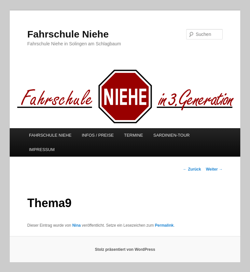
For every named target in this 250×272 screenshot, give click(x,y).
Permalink (164, 225)
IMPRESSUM (42, 149)
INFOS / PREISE (98, 135)
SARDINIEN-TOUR (171, 135)
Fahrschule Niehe (68, 34)
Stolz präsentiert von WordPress (125, 249)
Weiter (214, 169)
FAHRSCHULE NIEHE (50, 135)
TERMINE (133, 135)
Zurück (192, 169)
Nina (76, 225)
